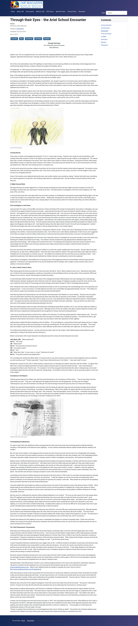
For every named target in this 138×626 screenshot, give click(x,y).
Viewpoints (104, 45)
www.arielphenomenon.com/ (20, 567)
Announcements (106, 25)
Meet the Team (60, 11)
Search (104, 13)
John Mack (38, 38)
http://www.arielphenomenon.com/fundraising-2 (25, 569)
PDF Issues (50, 11)
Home (13, 11)
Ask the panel (105, 28)
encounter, (14, 38)
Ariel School (29, 38)
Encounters (20, 29)
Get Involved (30, 11)
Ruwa (21, 38)
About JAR (20, 11)
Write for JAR (40, 11)
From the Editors (106, 34)
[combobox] (116, 13)
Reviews (103, 42)
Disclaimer (81, 11)
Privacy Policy (71, 11)
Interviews (104, 39)
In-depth (103, 36)
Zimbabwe (47, 38)
